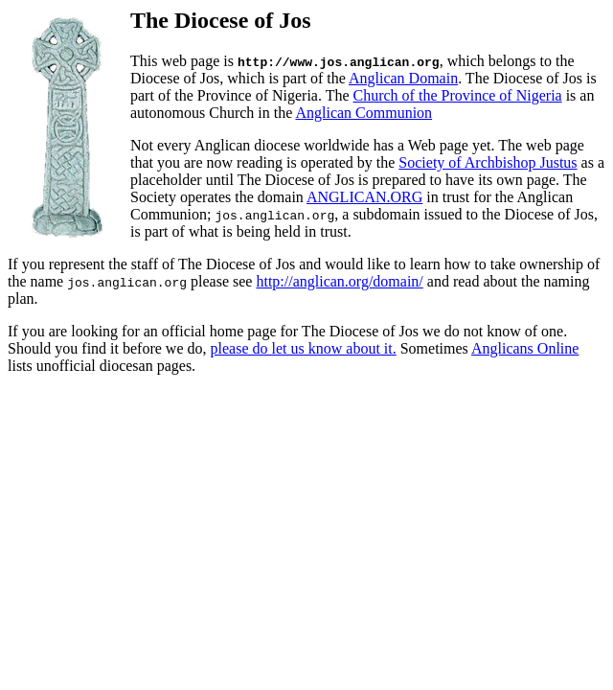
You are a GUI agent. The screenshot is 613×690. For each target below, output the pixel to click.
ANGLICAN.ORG (364, 197)
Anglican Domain (403, 78)
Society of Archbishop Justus (487, 162)
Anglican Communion (363, 112)
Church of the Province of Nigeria (457, 95)
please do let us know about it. (304, 348)
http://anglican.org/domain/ (339, 281)
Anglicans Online (525, 348)
